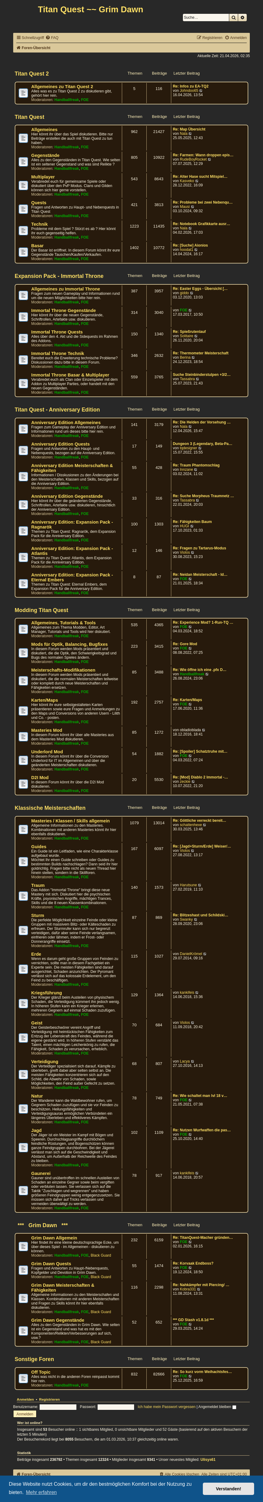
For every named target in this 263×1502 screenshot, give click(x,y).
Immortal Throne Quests (57, 332)
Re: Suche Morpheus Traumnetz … (203, 496)
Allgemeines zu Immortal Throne (65, 289)
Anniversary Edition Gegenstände (67, 496)
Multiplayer (43, 176)
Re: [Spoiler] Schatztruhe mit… (200, 751)
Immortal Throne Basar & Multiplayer (70, 375)
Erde (36, 954)
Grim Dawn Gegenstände (57, 1320)
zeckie (185, 781)
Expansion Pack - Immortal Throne (59, 276)
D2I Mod (39, 777)
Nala (184, 133)
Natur (37, 1096)
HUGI (184, 526)
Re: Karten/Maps (187, 700)
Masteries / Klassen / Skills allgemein (70, 820)
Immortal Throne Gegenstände (63, 310)
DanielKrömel (191, 954)
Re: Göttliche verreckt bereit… (199, 820)
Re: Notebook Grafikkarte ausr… (201, 224)
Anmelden (25, 1399)
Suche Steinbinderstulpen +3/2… (202, 375)
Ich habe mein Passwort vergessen (166, 1407)
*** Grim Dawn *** (41, 1225)
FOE (85, 100)
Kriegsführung (46, 992)
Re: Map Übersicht (189, 129)
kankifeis (187, 992)
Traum (38, 885)
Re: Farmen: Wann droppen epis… (203, 155)
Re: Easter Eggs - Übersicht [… (200, 289)
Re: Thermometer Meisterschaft (200, 353)
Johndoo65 (189, 90)
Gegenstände (45, 155)
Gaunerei (41, 1173)
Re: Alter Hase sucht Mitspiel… (200, 176)
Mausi (185, 207)
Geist (36, 1022)
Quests (38, 202)
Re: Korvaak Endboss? (193, 1263)
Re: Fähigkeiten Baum (192, 522)
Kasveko (187, 181)
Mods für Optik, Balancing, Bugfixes (69, 644)
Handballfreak (66, 100)
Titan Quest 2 (32, 74)
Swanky (186, 919)
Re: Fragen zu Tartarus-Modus (199, 548)
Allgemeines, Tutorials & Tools (63, 622)
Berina (185, 357)
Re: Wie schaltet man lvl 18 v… (200, 1096)
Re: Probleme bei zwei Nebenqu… (203, 202)
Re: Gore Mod (185, 644)
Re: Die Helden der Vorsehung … (202, 422)
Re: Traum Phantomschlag (196, 465)
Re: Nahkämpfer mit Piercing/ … (201, 1285)
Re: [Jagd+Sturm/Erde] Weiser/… (202, 846)
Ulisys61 (207, 1459)
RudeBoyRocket (193, 159)
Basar (37, 245)
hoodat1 (186, 250)
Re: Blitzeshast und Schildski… (200, 915)
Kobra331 (188, 1289)
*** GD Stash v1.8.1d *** (193, 1320)
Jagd (36, 1130)
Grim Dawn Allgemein (54, 1237)
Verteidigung (44, 1061)
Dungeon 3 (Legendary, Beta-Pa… (202, 444)
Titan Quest (29, 117)
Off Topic (41, 1372)
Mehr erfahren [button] (41, 1492)
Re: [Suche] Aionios (190, 245)
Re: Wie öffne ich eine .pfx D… (199, 670)
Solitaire (186, 336)
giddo (184, 293)
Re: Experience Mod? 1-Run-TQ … (203, 622)
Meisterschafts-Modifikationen (63, 670)
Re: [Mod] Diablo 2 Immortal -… (200, 777)
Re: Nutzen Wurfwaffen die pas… (202, 1130)
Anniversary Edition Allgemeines (66, 422)
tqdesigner (188, 448)
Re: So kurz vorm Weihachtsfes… (202, 1372)
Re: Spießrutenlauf (189, 332)
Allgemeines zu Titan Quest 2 (62, 86)
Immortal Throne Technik (57, 353)
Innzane (186, 469)
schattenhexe (191, 825)
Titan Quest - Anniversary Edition (57, 410)
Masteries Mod (46, 730)
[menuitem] (51, 38)
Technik (39, 224)
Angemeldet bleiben (217, 1407)
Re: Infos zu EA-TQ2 (190, 86)
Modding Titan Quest (41, 610)
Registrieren (49, 1399)
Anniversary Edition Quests (60, 444)
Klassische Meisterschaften (50, 808)
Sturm (37, 915)
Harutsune (188, 885)
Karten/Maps (44, 700)
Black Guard (101, 1255)
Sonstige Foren (34, 1359)
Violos (185, 552)
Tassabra (187, 379)
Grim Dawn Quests (51, 1263)
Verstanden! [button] (228, 1488)
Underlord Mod (47, 751)
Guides (38, 846)
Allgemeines (44, 129)
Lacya (185, 1061)
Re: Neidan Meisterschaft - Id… (200, 574)
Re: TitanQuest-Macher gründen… (203, 1237)
